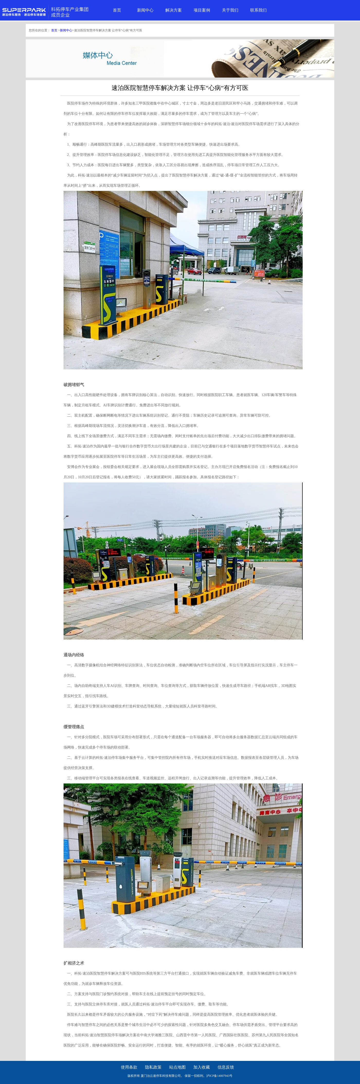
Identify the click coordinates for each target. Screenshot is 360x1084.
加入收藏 (201, 1067)
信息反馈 (226, 1067)
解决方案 (173, 10)
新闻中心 (145, 10)
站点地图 (177, 1067)
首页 (117, 10)
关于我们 (230, 10)
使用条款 (129, 1067)
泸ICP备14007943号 (219, 1076)
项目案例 (202, 10)
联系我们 (258, 10)
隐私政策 (153, 1067)
